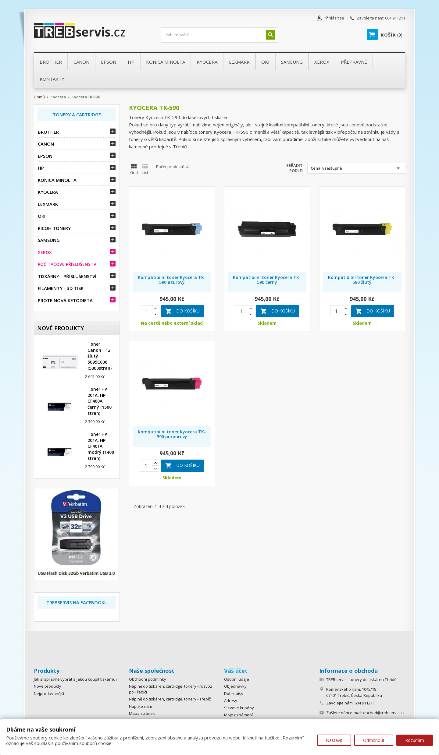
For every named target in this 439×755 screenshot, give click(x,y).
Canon (46, 144)
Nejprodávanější (49, 693)
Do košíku (182, 311)
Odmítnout (373, 740)
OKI (41, 216)
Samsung (49, 240)
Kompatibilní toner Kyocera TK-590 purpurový (172, 434)
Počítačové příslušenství (68, 264)
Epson (45, 156)
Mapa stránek (142, 713)
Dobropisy (233, 693)
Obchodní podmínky (147, 679)
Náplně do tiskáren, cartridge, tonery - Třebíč (170, 699)
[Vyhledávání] (219, 35)
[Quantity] (146, 311)
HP (41, 168)
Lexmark (48, 204)
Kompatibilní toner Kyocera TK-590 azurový (172, 279)
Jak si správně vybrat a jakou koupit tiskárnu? (75, 679)
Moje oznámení (238, 715)
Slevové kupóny (239, 708)
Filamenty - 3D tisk (61, 288)
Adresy (230, 700)
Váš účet (236, 670)
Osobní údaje (236, 679)
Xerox (45, 252)
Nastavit (334, 740)
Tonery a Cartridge (77, 114)
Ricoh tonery (54, 228)
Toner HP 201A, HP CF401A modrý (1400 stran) (100, 446)
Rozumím (414, 740)
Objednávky (235, 686)
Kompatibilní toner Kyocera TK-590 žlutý (362, 279)
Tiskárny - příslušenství (67, 276)
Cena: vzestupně (356, 168)
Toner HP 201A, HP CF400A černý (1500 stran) (99, 401)
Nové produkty (47, 686)
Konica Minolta (57, 180)
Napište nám (140, 706)
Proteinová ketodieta (65, 300)
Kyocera (48, 192)
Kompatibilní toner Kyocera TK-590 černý (267, 279)
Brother (48, 132)
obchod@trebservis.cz (384, 712)
